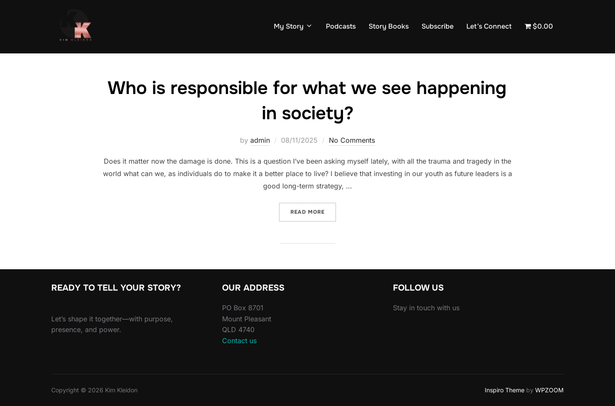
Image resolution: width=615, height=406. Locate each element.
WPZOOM (549, 390)
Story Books (389, 26)
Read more (313, 211)
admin (260, 140)
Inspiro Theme (504, 390)
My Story (293, 26)
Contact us (239, 340)
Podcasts (341, 26)
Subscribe (438, 26)
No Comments (352, 140)
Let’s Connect (489, 26)
